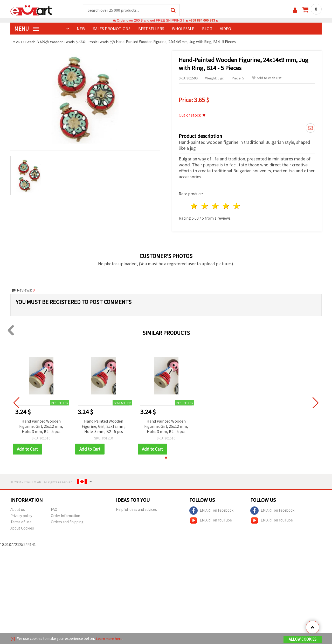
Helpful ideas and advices (136, 509)
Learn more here (109, 638)
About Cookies (22, 528)
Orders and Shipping (67, 522)
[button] (166, 458)
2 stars (205, 206)
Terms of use (21, 522)
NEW (81, 28)
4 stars (226, 206)
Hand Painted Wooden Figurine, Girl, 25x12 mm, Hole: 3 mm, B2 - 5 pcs (41, 426)
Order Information (65, 515)
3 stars (215, 206)
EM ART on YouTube (210, 521)
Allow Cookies (302, 639)
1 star (194, 206)
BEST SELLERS (151, 28)
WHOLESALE (183, 28)
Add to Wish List (266, 78)
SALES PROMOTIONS (111, 28)
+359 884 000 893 (202, 21)
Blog (207, 28)
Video (225, 28)
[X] (12, 638)
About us (17, 509)
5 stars (236, 206)
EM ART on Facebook (211, 511)
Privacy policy (21, 515)
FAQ (54, 509)
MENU (26, 28)
